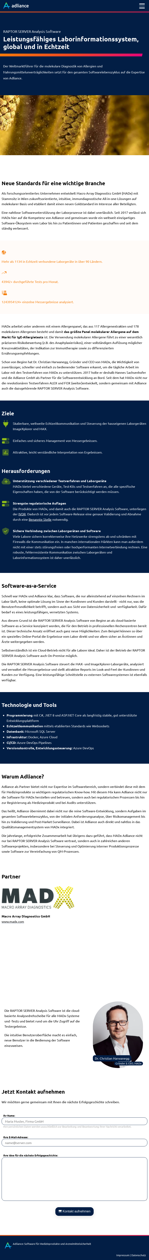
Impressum (122, 1255)
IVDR (22, 514)
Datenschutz (138, 1255)
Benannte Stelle (40, 519)
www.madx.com (13, 921)
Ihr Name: (9, 1115)
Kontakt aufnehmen (74, 1211)
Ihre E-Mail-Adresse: (15, 1137)
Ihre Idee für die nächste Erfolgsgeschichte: (30, 1155)
